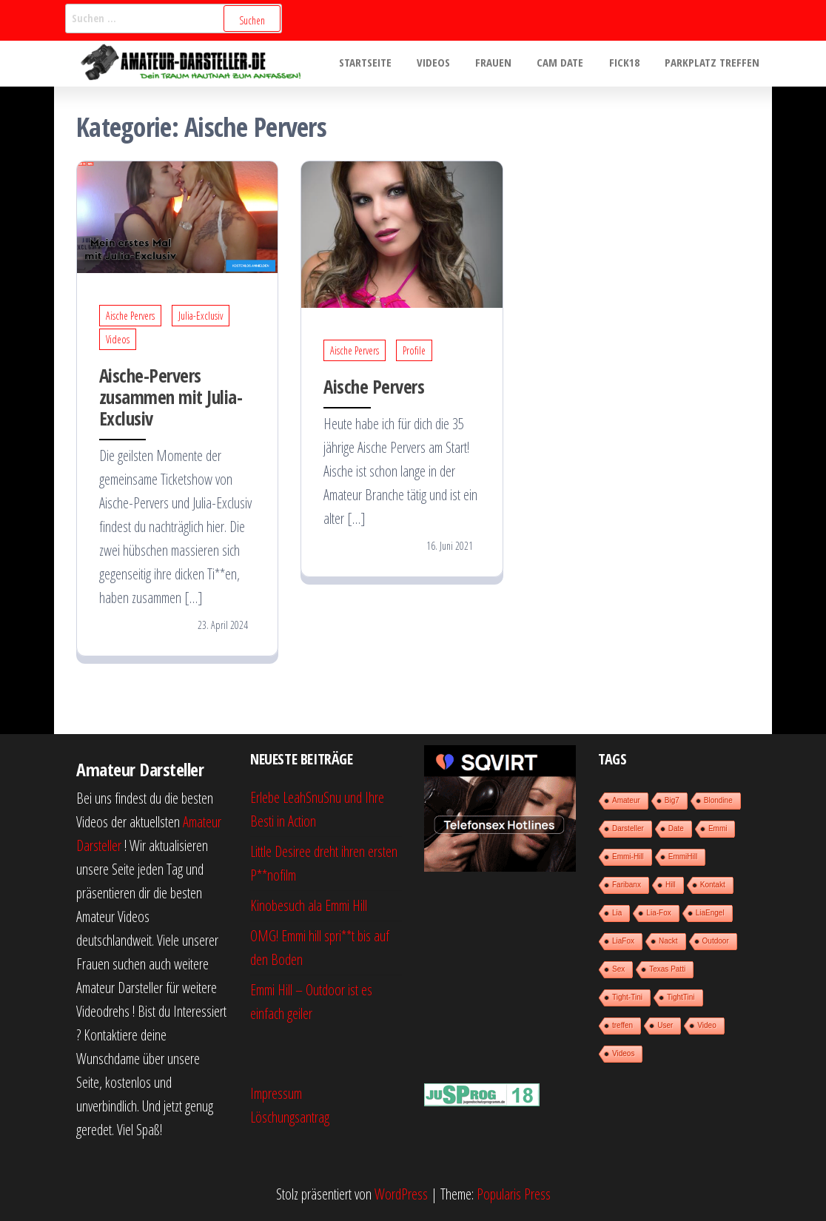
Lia (617, 913)
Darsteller (628, 828)
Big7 (672, 800)
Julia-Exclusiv (200, 316)
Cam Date (568, 63)
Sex (618, 969)
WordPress (401, 1194)
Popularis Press (514, 1194)
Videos (447, 63)
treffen (622, 1025)
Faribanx (626, 885)
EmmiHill (682, 856)
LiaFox (623, 941)
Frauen (504, 63)
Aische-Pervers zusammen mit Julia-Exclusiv (170, 397)
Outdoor (715, 941)
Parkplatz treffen (713, 63)
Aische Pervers (130, 316)
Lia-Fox (658, 913)
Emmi (718, 828)
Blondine (718, 800)
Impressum (276, 1093)
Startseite (382, 63)
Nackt (668, 941)
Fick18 (629, 63)
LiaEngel (710, 913)
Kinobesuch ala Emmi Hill (308, 905)
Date (676, 828)
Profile (414, 350)
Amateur (626, 800)
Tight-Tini (627, 997)
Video (706, 1025)
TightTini (681, 997)
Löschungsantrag (289, 1117)
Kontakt (712, 885)
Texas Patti (667, 969)
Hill (670, 885)
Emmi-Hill (628, 856)
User (665, 1025)
